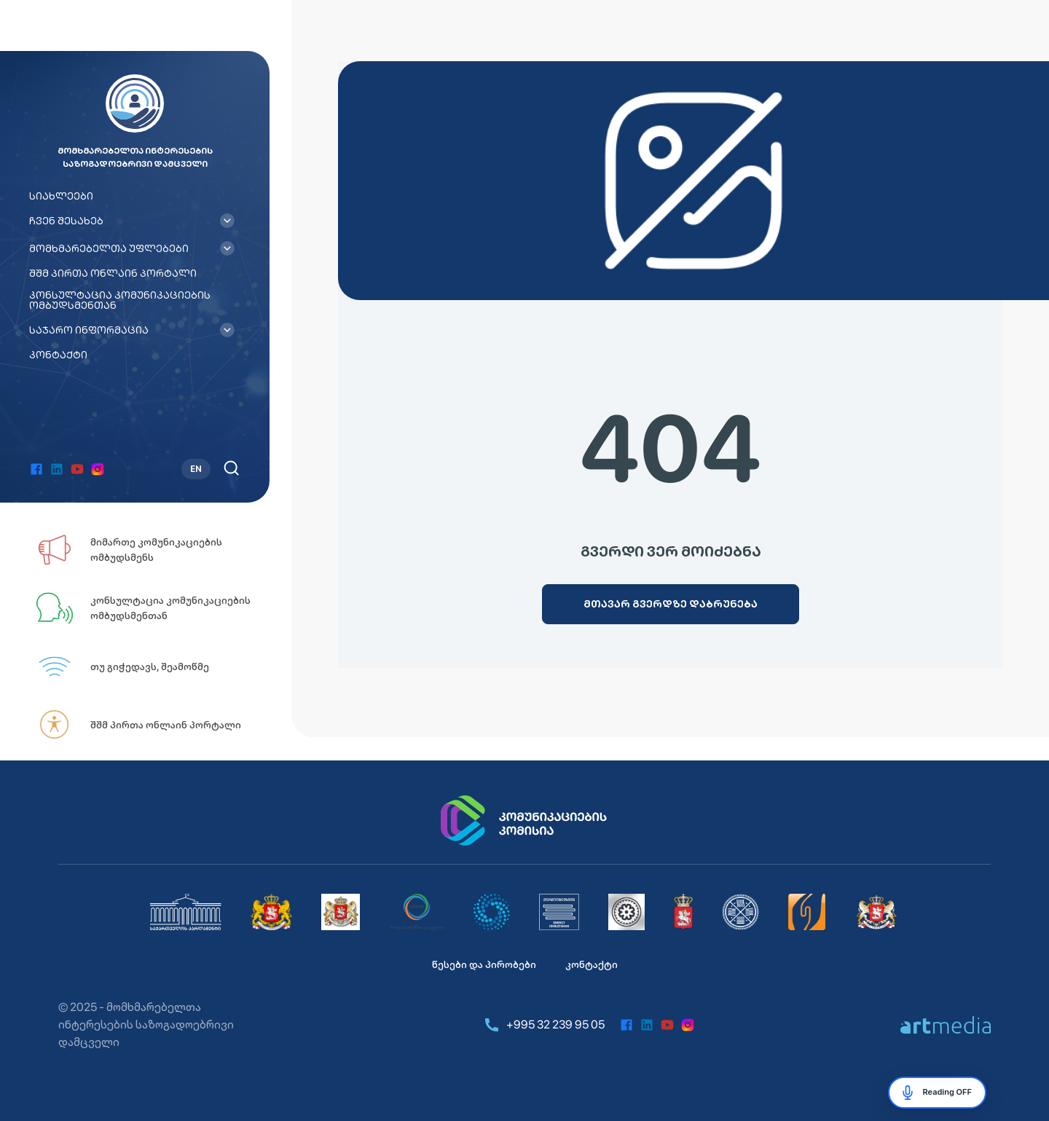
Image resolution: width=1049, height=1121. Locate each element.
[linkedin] (57, 469)
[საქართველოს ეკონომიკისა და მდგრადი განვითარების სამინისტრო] (876, 912)
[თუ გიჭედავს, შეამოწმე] (153, 666)
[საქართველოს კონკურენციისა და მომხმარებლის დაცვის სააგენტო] (492, 912)
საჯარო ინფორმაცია (89, 330)
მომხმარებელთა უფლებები (109, 248)
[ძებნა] (231, 468)
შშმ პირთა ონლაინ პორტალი (113, 273)
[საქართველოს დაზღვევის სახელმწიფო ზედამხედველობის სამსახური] (740, 912)
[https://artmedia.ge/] (945, 1025)
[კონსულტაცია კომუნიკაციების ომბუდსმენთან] (153, 608)
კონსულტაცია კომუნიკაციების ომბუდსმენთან (120, 300)
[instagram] (97, 469)
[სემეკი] (416, 912)
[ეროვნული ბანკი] (626, 912)
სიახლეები (61, 196)
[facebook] (36, 469)
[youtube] (77, 469)
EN (196, 469)
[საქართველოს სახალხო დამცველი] (340, 912)
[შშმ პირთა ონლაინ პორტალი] (153, 725)
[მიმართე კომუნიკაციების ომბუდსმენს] (153, 550)
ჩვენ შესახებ (66, 221)
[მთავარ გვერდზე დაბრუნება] (670, 604)
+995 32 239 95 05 (544, 1025)
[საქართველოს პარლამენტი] (185, 912)
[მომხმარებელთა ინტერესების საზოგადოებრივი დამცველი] (559, 912)
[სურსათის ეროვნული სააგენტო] (683, 912)
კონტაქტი (58, 355)
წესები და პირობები (484, 964)
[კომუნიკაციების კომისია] (524, 820)
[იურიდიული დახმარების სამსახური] (807, 912)
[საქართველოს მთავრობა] (271, 912)
